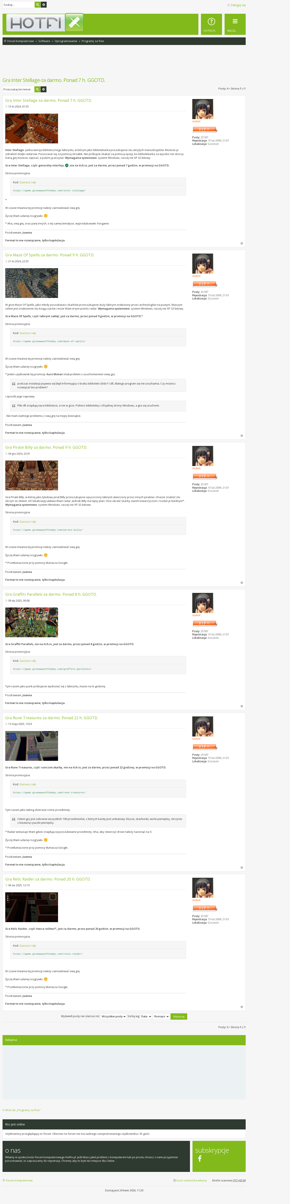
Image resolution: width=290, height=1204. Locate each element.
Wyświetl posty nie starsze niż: (93, 1016)
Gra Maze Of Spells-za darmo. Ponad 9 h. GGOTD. (49, 254)
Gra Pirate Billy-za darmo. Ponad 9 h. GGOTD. (46, 447)
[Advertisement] (124, 63)
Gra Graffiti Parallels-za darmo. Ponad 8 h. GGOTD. (51, 594)
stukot (196, 121)
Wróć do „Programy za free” (23, 1110)
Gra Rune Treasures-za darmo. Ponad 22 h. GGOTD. (51, 717)
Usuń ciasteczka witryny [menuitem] (191, 1180)
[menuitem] (211, 24)
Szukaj (38, 5)
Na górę (242, 243)
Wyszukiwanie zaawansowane (44, 5)
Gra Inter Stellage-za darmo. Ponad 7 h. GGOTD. (54, 79)
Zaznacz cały (27, 182)
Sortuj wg (139, 1016)
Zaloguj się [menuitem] (238, 5)
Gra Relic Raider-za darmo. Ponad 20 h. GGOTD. (48, 879)
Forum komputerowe (19, 1180)
